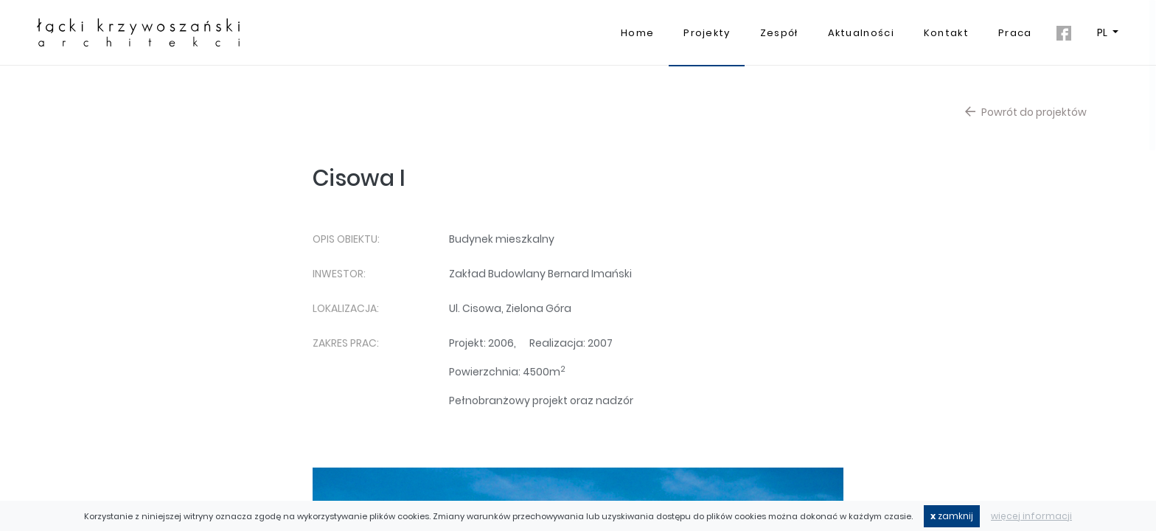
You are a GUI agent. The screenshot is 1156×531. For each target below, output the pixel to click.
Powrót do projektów (1026, 112)
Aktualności (861, 33)
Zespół (779, 33)
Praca (1015, 33)
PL (1103, 32)
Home (637, 33)
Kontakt (946, 33)
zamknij (951, 516)
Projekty (706, 33)
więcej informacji (1031, 516)
